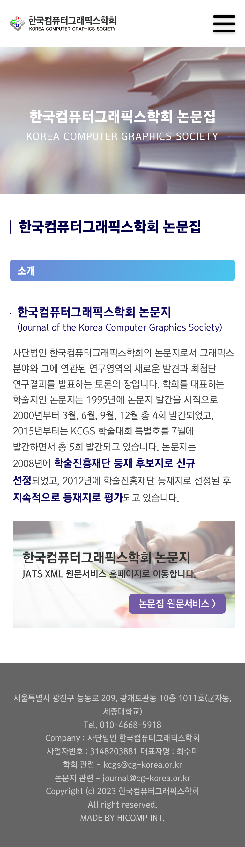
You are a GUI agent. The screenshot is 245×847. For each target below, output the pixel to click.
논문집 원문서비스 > (177, 604)
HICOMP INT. (141, 818)
